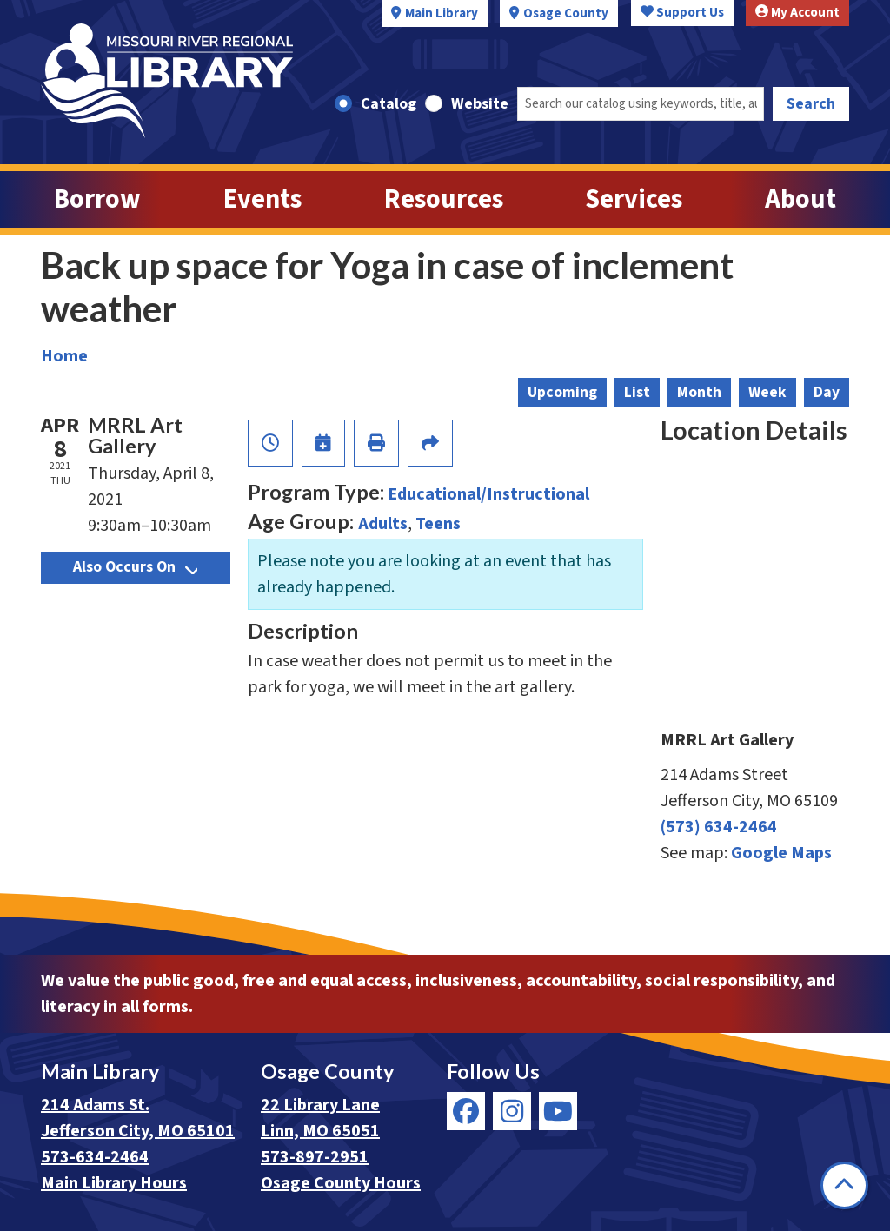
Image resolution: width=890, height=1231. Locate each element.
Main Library (441, 13)
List (637, 392)
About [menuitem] (800, 199)
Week (767, 392)
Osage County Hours (341, 1183)
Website (479, 104)
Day (827, 392)
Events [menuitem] (262, 199)
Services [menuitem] (633, 199)
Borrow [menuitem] (97, 199)
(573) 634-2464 (719, 827)
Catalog (388, 104)
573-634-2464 (95, 1157)
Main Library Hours (114, 1183)
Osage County (565, 13)
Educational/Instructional (488, 494)
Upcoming (562, 392)
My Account (797, 12)
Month (699, 392)
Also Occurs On (135, 567)
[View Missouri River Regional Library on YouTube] (558, 1111)
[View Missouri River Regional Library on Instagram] (512, 1111)
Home (64, 356)
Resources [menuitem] (443, 199)
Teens (438, 524)
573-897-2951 (315, 1157)
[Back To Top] (844, 1185)
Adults (383, 524)
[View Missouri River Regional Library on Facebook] (466, 1111)
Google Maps (781, 853)
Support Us (682, 12)
